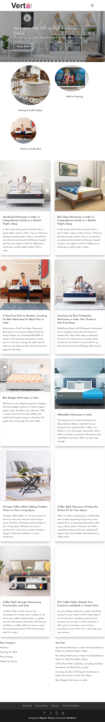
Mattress (4, 648)
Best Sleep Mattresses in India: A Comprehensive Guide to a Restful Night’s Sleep (76, 220)
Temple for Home (8, 661)
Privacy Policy (42, 706)
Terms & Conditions (70, 706)
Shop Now (23, 51)
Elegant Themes (47, 718)
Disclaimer (27, 706)
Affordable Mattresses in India (74, 414)
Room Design (6, 657)
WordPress (71, 718)
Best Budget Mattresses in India (21, 398)
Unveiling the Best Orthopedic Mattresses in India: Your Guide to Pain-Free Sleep (76, 319)
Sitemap (55, 706)
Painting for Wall (8, 652)
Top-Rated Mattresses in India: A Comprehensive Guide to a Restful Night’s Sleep (22, 220)
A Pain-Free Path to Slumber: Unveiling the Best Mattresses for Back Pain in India (25, 319)
